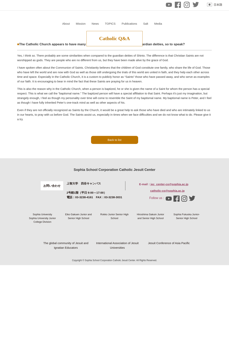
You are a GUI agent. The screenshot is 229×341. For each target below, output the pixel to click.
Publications (174, 23)
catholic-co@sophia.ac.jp (167, 231)
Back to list (115, 180)
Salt (191, 23)
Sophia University (42, 261)
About (111, 23)
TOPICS (155, 23)
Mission (126, 23)
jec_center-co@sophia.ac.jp (169, 225)
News (140, 23)
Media (203, 23)
